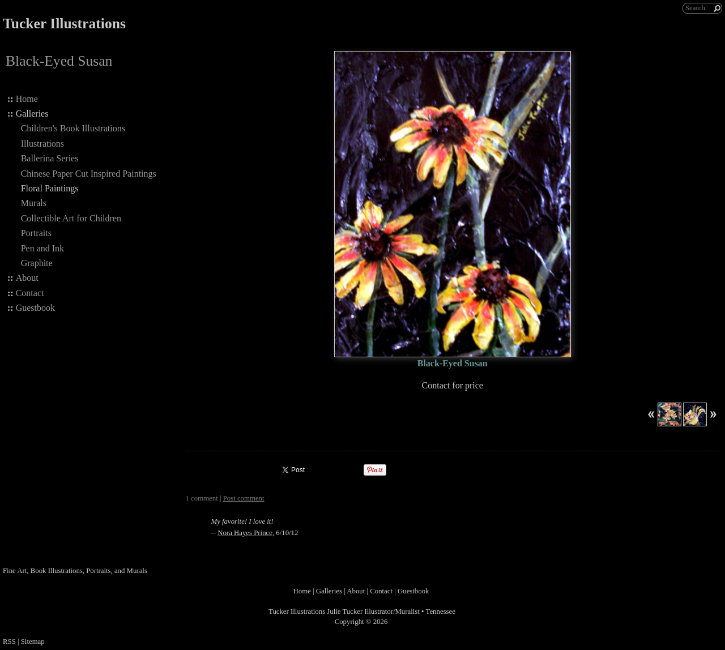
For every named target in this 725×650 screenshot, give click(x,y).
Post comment (244, 498)
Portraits (36, 233)
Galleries (32, 113)
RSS (9, 641)
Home (27, 99)
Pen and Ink (42, 248)
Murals (33, 203)
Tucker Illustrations (64, 23)
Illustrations (42, 143)
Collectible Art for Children (71, 218)
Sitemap (33, 641)
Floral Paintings (50, 188)
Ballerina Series (50, 158)
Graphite (37, 263)
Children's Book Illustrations (73, 128)
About (27, 278)
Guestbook (35, 308)
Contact (30, 293)
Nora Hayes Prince (245, 533)
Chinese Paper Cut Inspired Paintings (88, 173)
